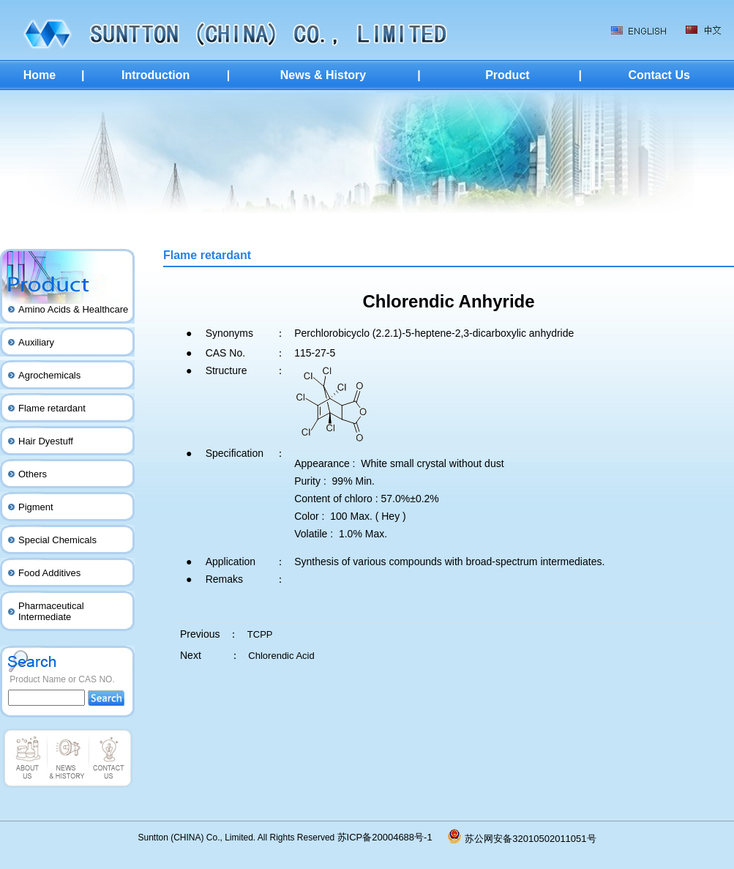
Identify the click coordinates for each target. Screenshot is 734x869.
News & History (323, 75)
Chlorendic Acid (281, 655)
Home (39, 75)
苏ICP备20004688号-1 (393, 837)
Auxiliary (36, 342)
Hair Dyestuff (45, 441)
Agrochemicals (49, 375)
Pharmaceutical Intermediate (51, 611)
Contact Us (658, 75)
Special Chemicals (57, 539)
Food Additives (49, 572)
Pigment (35, 506)
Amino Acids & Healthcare (73, 309)
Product (507, 75)
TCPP (260, 634)
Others (32, 474)
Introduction (155, 75)
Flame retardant (52, 408)
